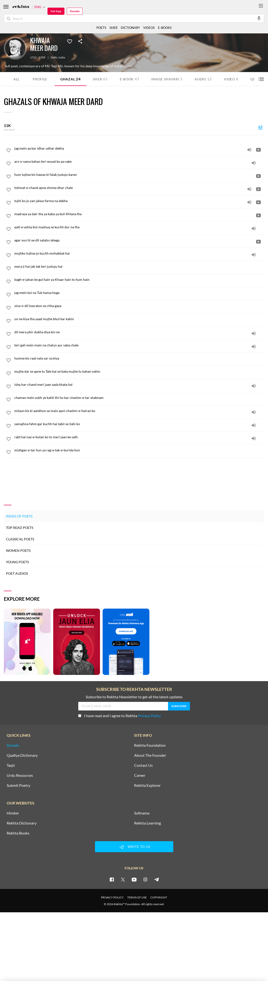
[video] (258, 149)
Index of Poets (19, 516)
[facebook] (112, 879)
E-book (129, 79)
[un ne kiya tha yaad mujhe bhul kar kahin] (139, 319)
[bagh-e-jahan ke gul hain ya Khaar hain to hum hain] (139, 279)
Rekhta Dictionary (22, 823)
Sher (100, 79)
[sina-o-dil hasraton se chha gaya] (139, 306)
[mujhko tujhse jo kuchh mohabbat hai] (139, 253)
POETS (101, 28)
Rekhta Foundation (150, 745)
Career (139, 775)
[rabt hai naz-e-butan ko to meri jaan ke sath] (139, 437)
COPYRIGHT (158, 897)
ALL (16, 79)
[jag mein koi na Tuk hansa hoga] (139, 292)
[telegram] (156, 879)
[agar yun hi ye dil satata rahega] (139, 240)
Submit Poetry (18, 785)
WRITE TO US (134, 847)
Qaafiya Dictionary (22, 755)
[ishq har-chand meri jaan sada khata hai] (139, 384)
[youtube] (134, 879)
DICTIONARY (130, 28)
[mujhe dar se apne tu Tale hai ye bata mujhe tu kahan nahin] (139, 371)
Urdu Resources (20, 775)
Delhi (54, 57)
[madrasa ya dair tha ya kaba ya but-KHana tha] (139, 214)
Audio (203, 79)
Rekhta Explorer (147, 785)
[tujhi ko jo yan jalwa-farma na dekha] (139, 201)
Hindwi (13, 813)
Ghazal (70, 79)
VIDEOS (149, 28)
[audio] (249, 149)
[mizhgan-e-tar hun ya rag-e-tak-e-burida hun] (139, 450)
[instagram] (145, 879)
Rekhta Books (18, 833)
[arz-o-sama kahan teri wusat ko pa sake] (139, 161)
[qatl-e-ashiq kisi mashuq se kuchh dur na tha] (139, 227)
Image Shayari (166, 79)
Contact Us (143, 765)
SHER (113, 28)
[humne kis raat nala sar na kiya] (139, 358)
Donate (74, 11)
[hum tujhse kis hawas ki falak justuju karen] (139, 174)
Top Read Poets (19, 528)
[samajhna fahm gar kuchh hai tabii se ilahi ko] (139, 424)
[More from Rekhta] (261, 5)
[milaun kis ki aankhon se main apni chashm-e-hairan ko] (139, 410)
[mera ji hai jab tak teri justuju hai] (139, 266)
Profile (40, 79)
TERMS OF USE (137, 897)
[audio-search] (259, 18)
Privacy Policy (149, 715)
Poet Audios (17, 573)
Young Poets (17, 562)
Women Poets (18, 550)
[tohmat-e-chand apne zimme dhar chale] (139, 187)
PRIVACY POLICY (112, 897)
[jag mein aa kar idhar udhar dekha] (139, 148)
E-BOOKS (165, 28)
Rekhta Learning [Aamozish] (147, 823)
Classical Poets (20, 539)
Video (231, 79)
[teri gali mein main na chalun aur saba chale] (139, 345)
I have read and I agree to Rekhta (119, 715)
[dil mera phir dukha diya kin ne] (139, 332)
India (61, 57)
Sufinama (141, 813)
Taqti (11, 765)
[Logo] (20, 7)
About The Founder (150, 755)
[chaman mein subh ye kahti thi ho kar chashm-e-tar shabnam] (139, 397)
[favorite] (8, 151)
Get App (56, 11)
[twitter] (123, 879)
